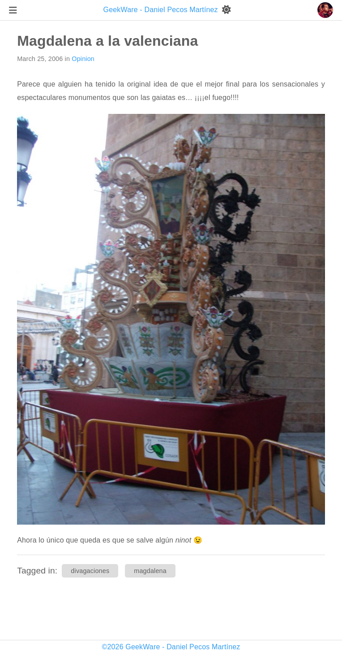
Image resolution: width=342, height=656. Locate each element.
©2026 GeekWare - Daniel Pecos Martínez (171, 647)
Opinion (83, 58)
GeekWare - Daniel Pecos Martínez (161, 9)
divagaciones (90, 570)
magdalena (150, 570)
